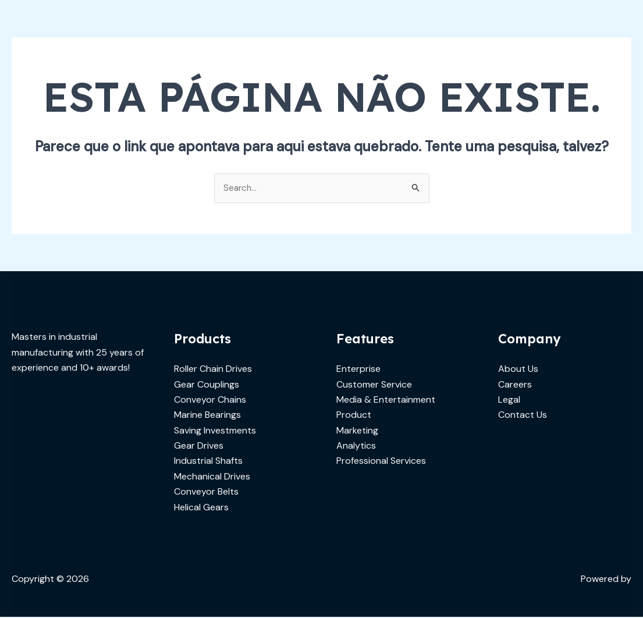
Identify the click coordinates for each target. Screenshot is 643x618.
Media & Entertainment (385, 400)
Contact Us (522, 416)
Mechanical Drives (212, 477)
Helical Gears (201, 508)
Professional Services (381, 462)
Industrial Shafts (208, 462)
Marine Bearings (207, 416)
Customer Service (374, 385)
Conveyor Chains (210, 400)
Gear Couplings (206, 385)
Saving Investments (215, 431)
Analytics (356, 447)
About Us (518, 370)
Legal (509, 400)
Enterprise (358, 370)
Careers (515, 385)
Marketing (357, 431)
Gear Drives (198, 447)
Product (353, 416)
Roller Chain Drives (213, 370)
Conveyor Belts (206, 492)
